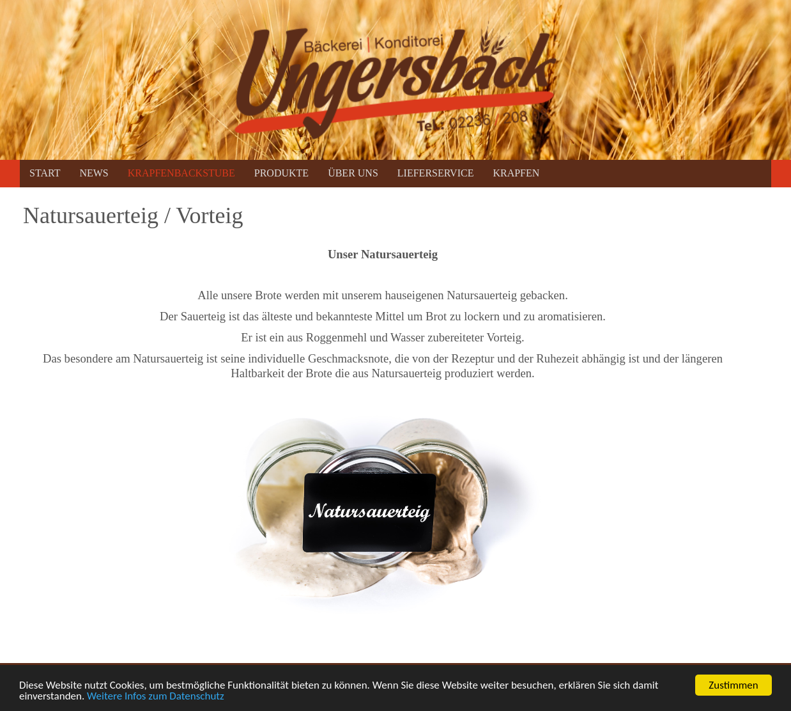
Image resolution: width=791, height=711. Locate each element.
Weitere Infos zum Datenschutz (155, 696)
